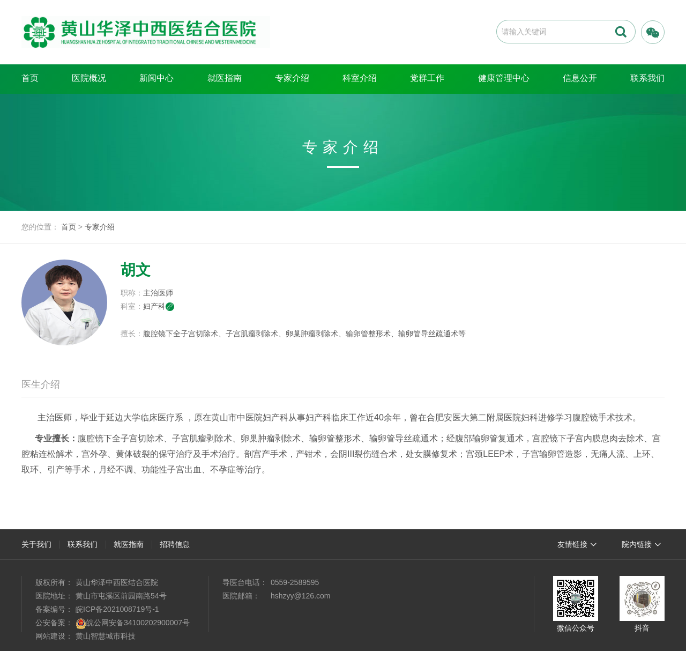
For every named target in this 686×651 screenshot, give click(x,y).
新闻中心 (156, 78)
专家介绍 (292, 78)
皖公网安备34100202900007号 (138, 622)
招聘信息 (175, 544)
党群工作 (427, 78)
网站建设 (50, 636)
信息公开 (580, 78)
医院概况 (89, 78)
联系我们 (647, 78)
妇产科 (158, 306)
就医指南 (224, 78)
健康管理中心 (504, 78)
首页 (30, 78)
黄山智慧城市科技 (106, 636)
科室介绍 (359, 78)
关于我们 (36, 544)
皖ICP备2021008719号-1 (117, 609)
